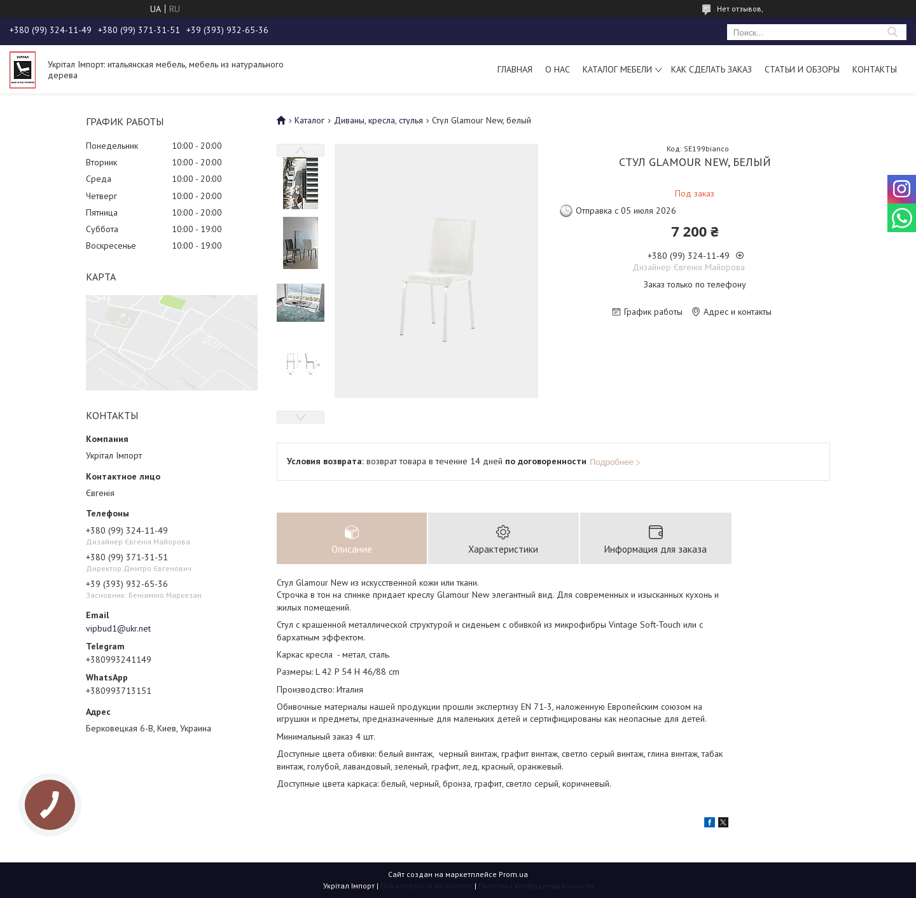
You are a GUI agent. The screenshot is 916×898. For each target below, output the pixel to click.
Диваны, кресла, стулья (378, 120)
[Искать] (892, 32)
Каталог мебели (617, 69)
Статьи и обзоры (802, 69)
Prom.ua (513, 874)
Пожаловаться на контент (426, 885)
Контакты (874, 69)
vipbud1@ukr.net (118, 628)
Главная (514, 69)
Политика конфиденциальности (535, 885)
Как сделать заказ (711, 69)
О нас (557, 69)
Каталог (309, 120)
